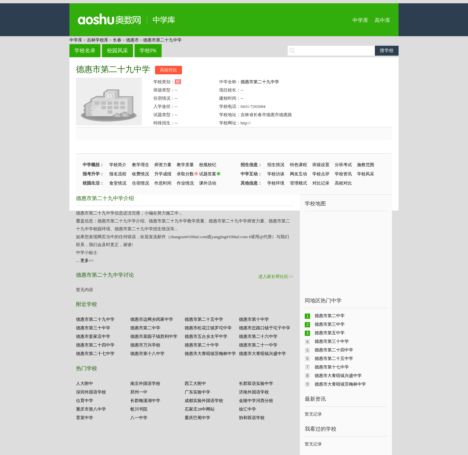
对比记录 (320, 183)
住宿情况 (140, 183)
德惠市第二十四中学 (95, 344)
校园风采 (117, 50)
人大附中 (84, 383)
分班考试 (343, 164)
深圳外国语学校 (91, 392)
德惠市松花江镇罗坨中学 (208, 327)
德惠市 (132, 40)
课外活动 (207, 183)
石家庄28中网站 (200, 409)
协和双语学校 (252, 417)
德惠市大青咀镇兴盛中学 (262, 353)
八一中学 (138, 417)
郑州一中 (138, 392)
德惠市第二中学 (145, 327)
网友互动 (298, 173)
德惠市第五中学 (330, 332)
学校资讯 (343, 173)
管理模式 (298, 183)
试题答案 (207, 173)
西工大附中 (195, 383)
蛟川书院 (138, 409)
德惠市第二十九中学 (162, 40)
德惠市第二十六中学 (258, 336)
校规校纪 (207, 164)
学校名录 (84, 50)
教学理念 (140, 164)
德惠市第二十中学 (202, 344)
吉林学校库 (97, 40)
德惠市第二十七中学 (95, 353)
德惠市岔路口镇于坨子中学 (264, 327)
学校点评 (320, 173)
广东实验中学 (197, 392)
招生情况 (275, 164)
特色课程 (298, 164)
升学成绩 (162, 173)
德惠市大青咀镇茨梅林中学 (210, 353)
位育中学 (84, 400)
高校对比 (168, 69)
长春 (117, 40)
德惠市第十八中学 (147, 353)
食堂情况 (117, 183)
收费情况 (140, 173)
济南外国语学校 (254, 392)
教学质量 (185, 164)
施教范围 (365, 164)
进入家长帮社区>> (275, 276)
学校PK (148, 50)
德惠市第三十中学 (93, 327)
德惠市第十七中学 (332, 367)
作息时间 (162, 183)
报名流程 (117, 173)
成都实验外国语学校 (204, 400)
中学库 (360, 20)
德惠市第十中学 (254, 319)
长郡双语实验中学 (256, 383)
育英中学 (84, 417)
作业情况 (185, 183)
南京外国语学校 (145, 383)
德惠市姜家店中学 (93, 336)
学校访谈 (275, 173)
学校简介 (117, 164)
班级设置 (320, 164)
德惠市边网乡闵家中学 (151, 319)
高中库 (382, 20)
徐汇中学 (247, 409)
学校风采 (365, 173)
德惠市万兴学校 (145, 344)
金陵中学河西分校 (256, 400)
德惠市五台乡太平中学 (206, 336)
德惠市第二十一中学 (258, 344)
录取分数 (185, 173)
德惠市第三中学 (330, 324)
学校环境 (275, 183)
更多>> (87, 260)
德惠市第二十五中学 (204, 319)
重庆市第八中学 (91, 409)
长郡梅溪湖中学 (145, 400)
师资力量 (162, 164)
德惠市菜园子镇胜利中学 (153, 336)
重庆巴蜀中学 (197, 417)
